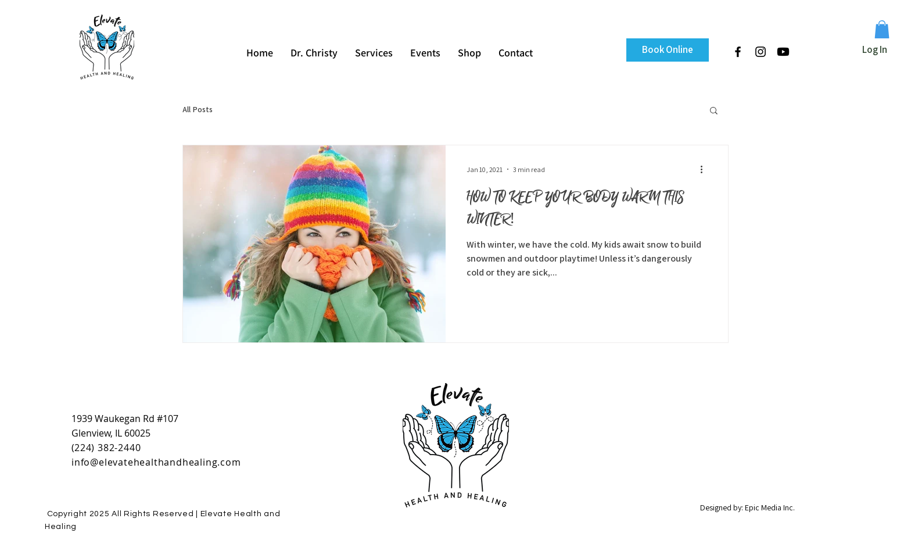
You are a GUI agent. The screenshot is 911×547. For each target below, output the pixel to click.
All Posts (197, 109)
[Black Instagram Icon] (760, 52)
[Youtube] (783, 52)
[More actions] (705, 169)
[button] (882, 29)
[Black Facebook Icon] (738, 52)
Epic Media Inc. (770, 507)
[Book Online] (667, 50)
